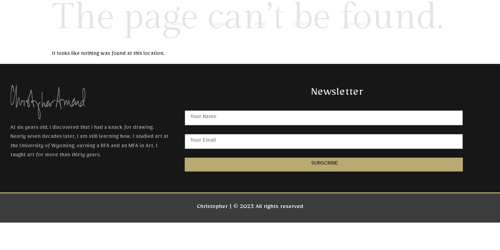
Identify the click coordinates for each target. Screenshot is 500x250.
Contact (356, 25)
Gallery (306, 25)
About (219, 25)
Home (177, 25)
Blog (260, 25)
